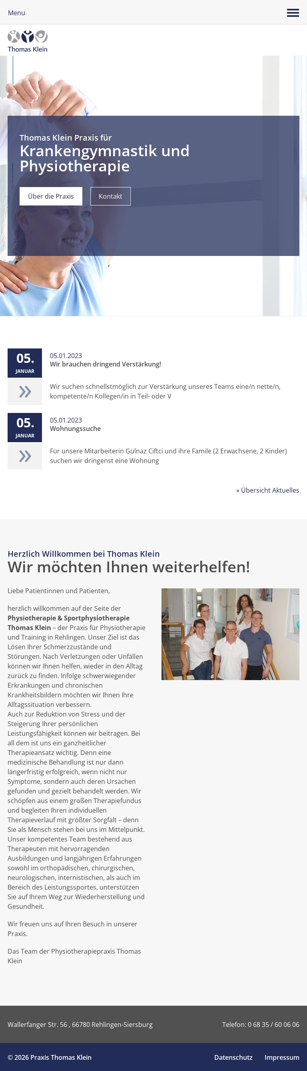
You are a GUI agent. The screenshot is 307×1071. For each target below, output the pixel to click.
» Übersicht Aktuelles (267, 490)
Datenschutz (233, 1057)
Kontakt (110, 196)
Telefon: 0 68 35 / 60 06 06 (260, 1024)
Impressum (282, 1057)
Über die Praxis (51, 196)
